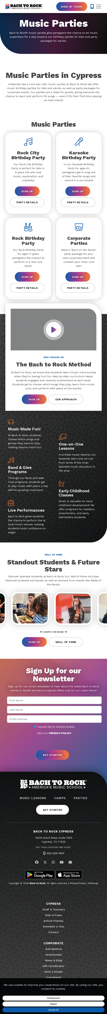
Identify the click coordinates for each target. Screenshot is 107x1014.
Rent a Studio (53, 971)
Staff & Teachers (53, 909)
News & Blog (53, 960)
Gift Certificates (53, 966)
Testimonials (53, 954)
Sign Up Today (72, 6)
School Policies (53, 920)
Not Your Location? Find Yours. (53, 847)
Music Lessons (33, 798)
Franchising (53, 977)
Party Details (27, 202)
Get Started (52, 809)
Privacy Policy (78, 883)
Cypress (53, 903)
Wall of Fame (65, 642)
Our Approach (66, 399)
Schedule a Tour (53, 926)
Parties (80, 798)
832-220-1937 (55, 853)
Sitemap (93, 883)
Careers (53, 932)
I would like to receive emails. (54, 727)
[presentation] (53, 742)
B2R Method (54, 949)
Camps (60, 798)
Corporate (53, 943)
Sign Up (27, 191)
